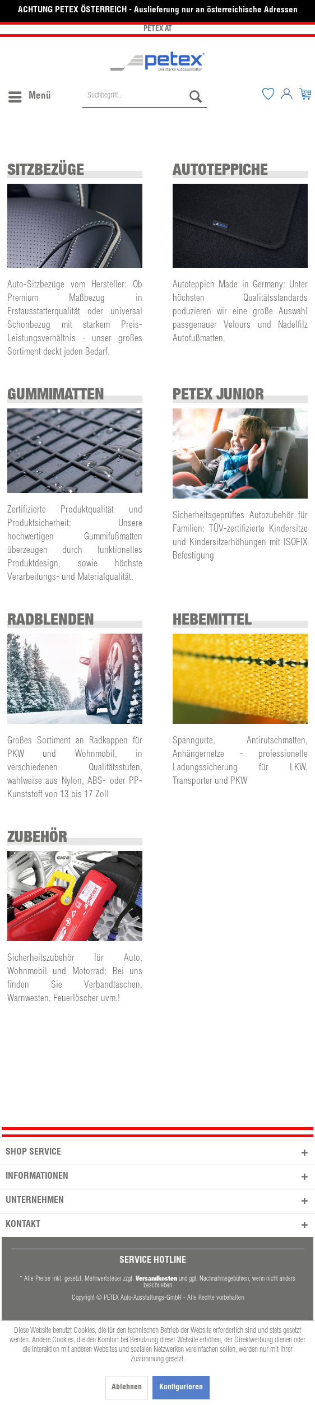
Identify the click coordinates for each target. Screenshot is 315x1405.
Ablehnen (127, 1388)
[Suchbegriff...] (144, 97)
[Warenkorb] (305, 94)
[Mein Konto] (286, 94)
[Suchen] (195, 97)
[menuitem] (29, 94)
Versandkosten (156, 1278)
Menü (29, 94)
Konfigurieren (181, 1388)
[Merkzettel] (268, 94)
